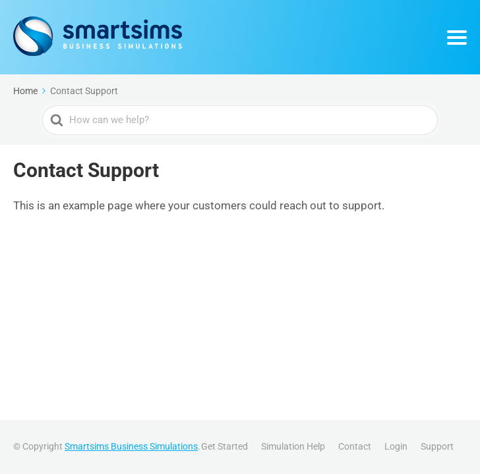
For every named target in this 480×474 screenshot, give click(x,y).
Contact (354, 446)
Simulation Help (293, 446)
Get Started (224, 446)
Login (395, 446)
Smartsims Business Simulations (131, 446)
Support (437, 446)
